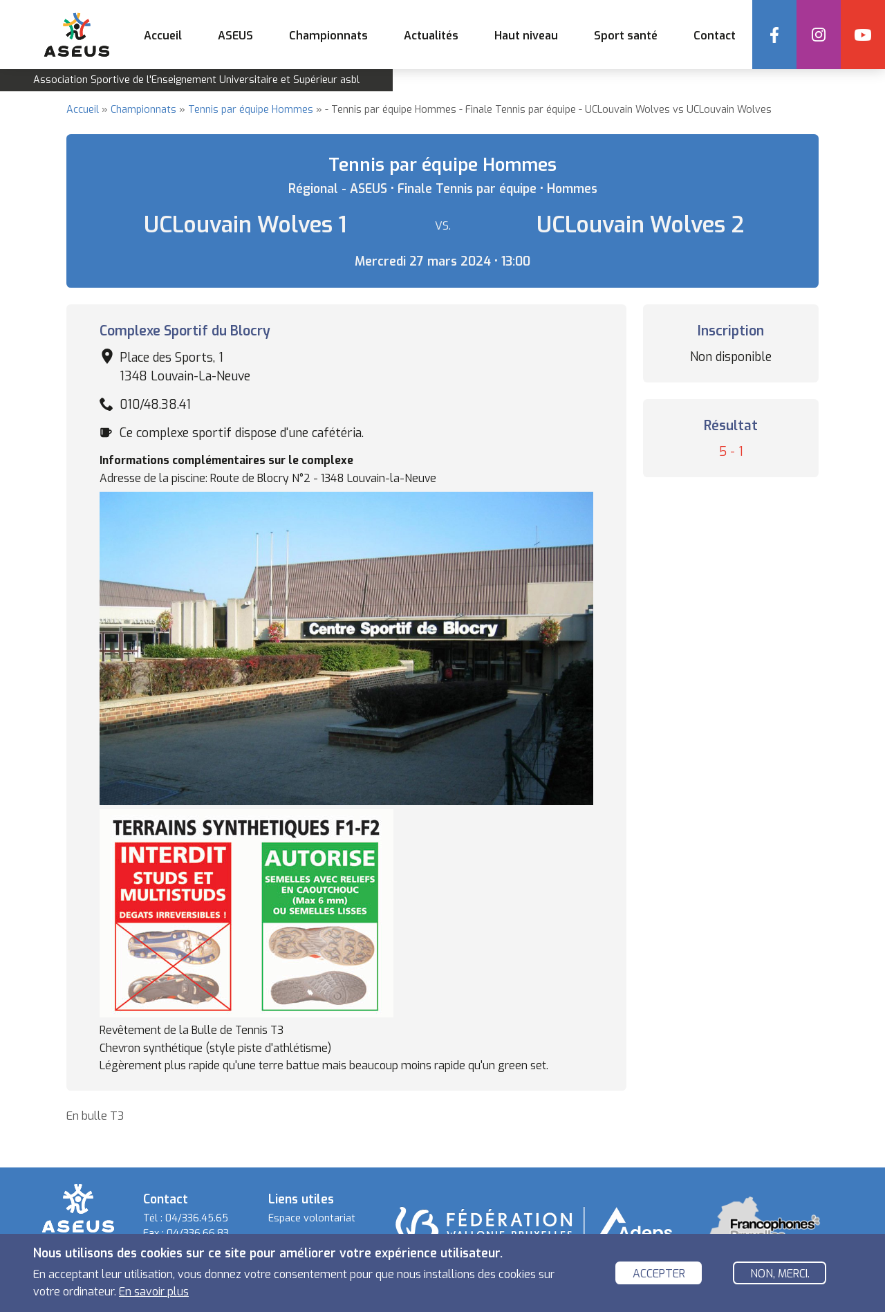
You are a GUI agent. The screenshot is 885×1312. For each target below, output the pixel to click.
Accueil (163, 35)
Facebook (774, 34)
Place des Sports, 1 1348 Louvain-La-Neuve (185, 366)
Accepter (659, 1275)
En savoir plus (154, 1293)
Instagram (818, 34)
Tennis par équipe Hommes (250, 109)
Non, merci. (780, 1275)
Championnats (143, 109)
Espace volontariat (311, 1218)
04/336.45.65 (196, 1218)
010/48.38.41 (155, 404)
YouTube (863, 34)
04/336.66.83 (198, 1233)
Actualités (431, 35)
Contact (714, 35)
